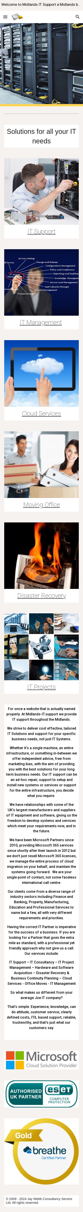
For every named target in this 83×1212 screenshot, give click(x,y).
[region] (41, 5)
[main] (41, 136)
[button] (5, 17)
